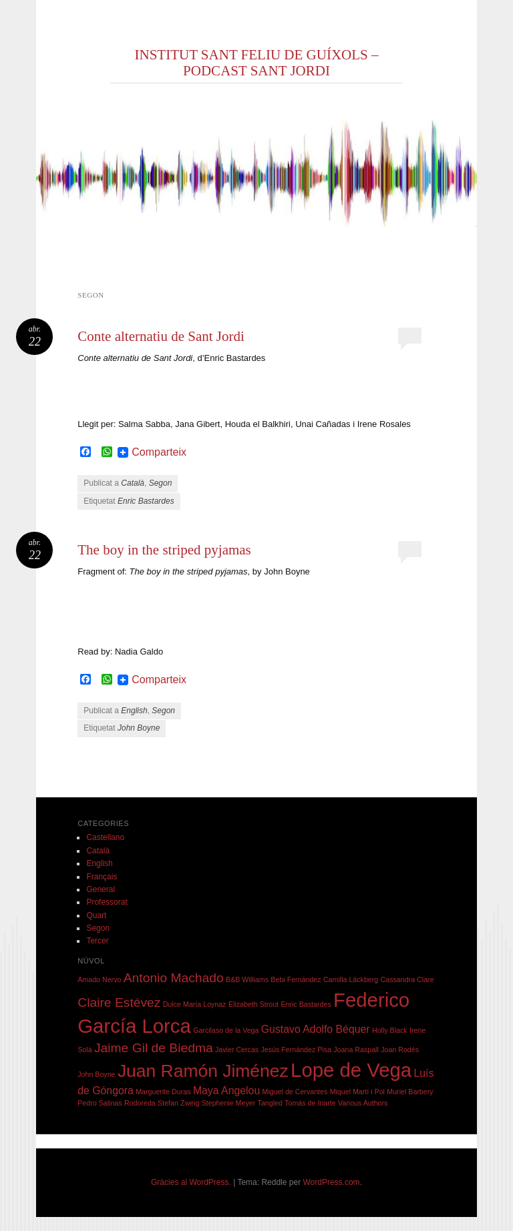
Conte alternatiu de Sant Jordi (160, 336)
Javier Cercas (237, 1050)
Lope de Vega (351, 1070)
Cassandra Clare (407, 979)
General (100, 889)
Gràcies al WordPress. (191, 1182)
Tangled (270, 1103)
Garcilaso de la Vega (226, 1030)
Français (101, 876)
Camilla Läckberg (350, 979)
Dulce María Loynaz (194, 1004)
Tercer (97, 940)
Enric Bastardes (146, 501)
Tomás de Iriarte (310, 1103)
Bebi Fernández (296, 979)
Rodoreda (140, 1103)
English (134, 710)
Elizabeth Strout (253, 1004)
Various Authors (362, 1103)
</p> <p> (244, 382)
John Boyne (139, 728)
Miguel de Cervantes (295, 1092)
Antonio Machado (174, 978)
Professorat (106, 902)
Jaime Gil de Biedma (153, 1048)
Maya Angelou (226, 1090)
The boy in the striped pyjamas (164, 550)
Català (132, 483)
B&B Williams (247, 979)
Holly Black (389, 1030)
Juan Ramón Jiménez (203, 1071)
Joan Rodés (400, 1050)
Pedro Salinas (99, 1103)
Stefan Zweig (178, 1103)
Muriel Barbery (410, 1092)
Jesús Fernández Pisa (296, 1050)
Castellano (105, 837)
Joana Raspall (356, 1050)
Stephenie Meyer (229, 1103)
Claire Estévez (118, 1002)
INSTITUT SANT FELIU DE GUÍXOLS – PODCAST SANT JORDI (257, 63)
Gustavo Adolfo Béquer (315, 1029)
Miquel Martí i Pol (357, 1092)
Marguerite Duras (163, 1092)
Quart (96, 915)
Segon (160, 483)
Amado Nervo (99, 979)
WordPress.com (331, 1182)
